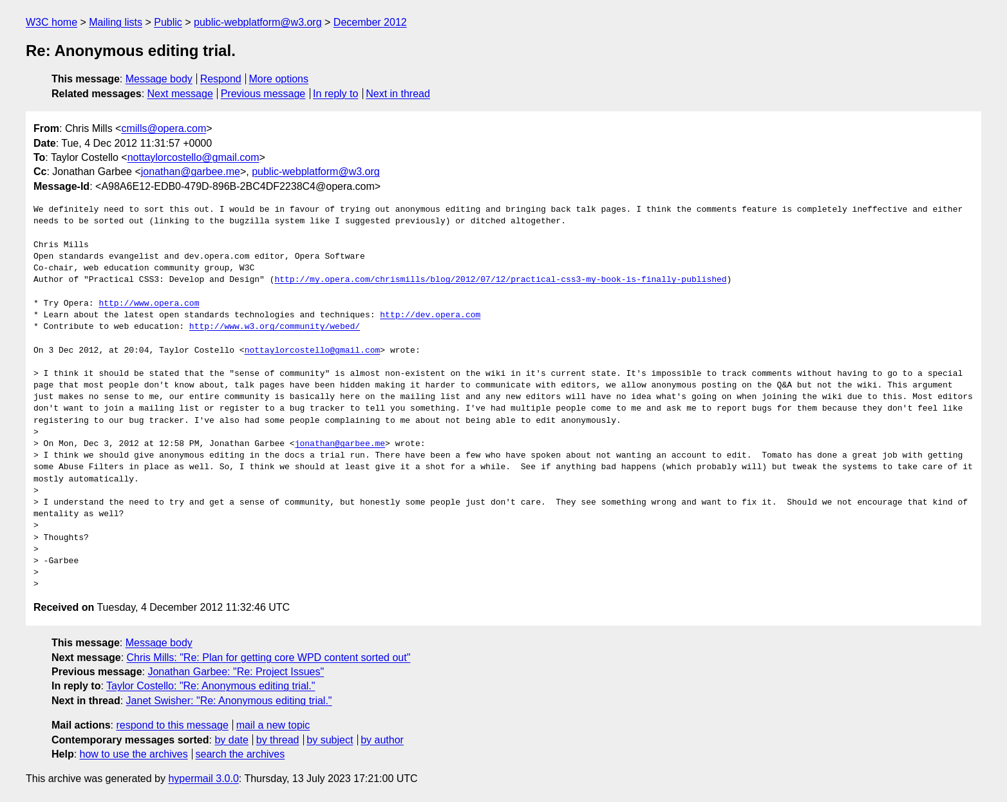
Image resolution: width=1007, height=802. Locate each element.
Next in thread (398, 93)
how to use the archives (134, 754)
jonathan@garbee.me (190, 171)
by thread (277, 739)
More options (279, 78)
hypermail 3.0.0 (203, 778)
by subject (329, 739)
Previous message (263, 93)
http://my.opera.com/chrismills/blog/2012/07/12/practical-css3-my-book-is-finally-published (500, 280)
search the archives (240, 754)
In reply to (335, 93)
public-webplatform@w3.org (258, 22)
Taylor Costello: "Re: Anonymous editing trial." (210, 685)
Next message (180, 93)
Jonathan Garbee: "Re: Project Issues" (235, 671)
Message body (159, 78)
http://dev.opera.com (430, 315)
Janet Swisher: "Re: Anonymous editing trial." (229, 700)
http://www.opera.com (149, 304)
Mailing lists (115, 22)
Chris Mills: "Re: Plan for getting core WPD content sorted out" (269, 657)
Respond (220, 78)
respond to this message (172, 725)
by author (382, 739)
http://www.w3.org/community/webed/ (274, 327)
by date (231, 739)
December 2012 (370, 22)
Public (168, 22)
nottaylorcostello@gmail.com (193, 157)
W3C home (51, 22)
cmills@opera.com (163, 128)
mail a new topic (273, 725)
